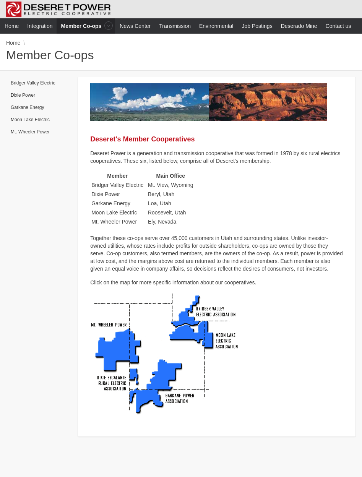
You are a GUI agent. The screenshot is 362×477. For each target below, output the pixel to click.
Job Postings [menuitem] (257, 26)
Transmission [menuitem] (175, 26)
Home (13, 43)
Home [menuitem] (12, 26)
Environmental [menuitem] (216, 26)
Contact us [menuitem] (338, 26)
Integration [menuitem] (39, 26)
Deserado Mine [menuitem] (299, 26)
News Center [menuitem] (135, 26)
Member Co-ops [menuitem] (82, 26)
